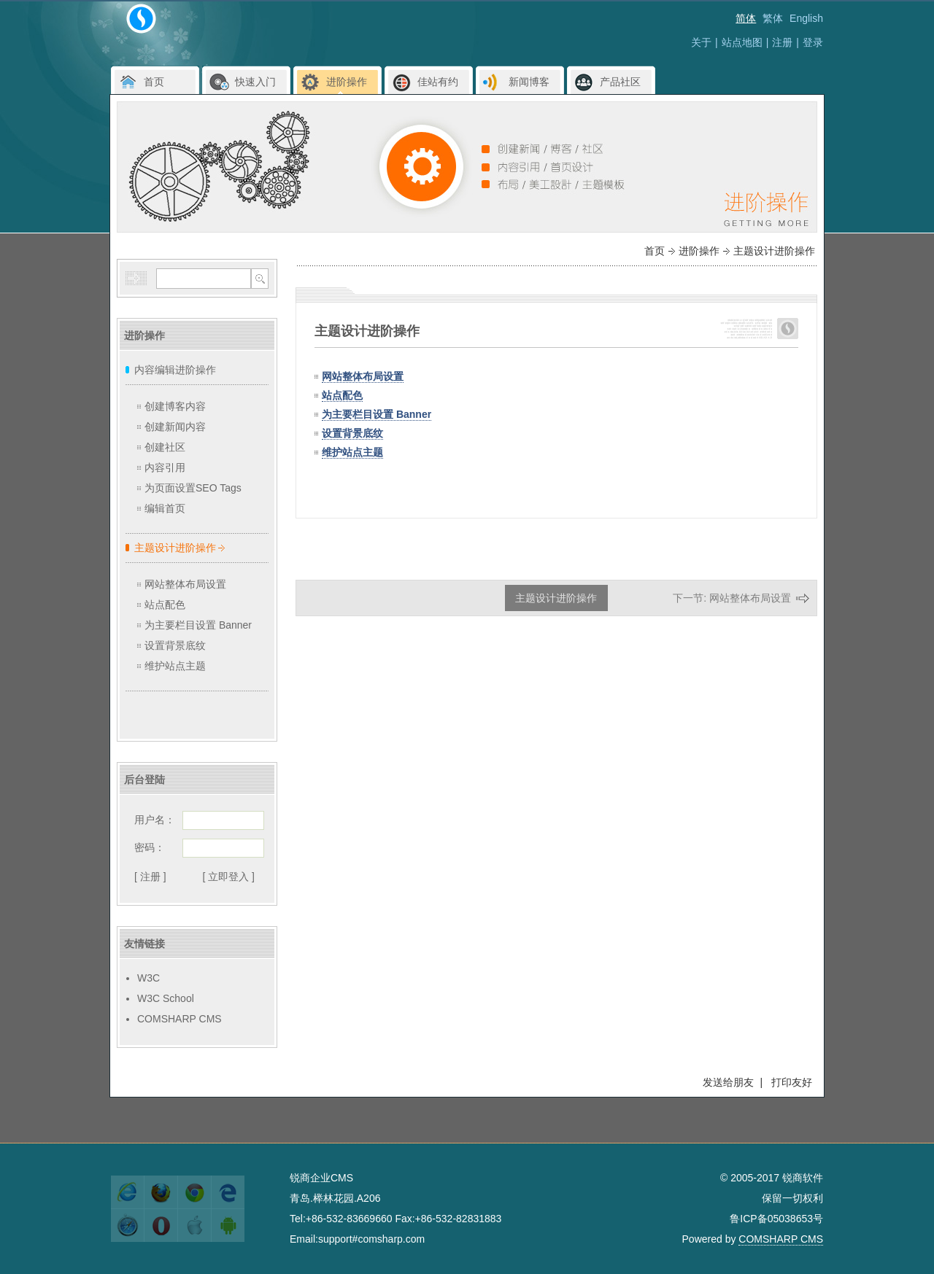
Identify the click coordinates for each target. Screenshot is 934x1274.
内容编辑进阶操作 (175, 370)
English (806, 18)
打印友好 (791, 1082)
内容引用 (164, 467)
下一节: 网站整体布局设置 (741, 598)
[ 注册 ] (150, 876)
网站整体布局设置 (185, 584)
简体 (746, 18)
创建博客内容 (175, 406)
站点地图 (742, 42)
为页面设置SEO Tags (193, 488)
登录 (813, 42)
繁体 (773, 18)
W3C (148, 978)
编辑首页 (164, 508)
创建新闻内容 (175, 426)
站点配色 (164, 604)
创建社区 (164, 447)
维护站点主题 (175, 666)
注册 (782, 42)
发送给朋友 (728, 1082)
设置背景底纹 (175, 645)
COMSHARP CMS (179, 1019)
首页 (654, 251)
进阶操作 (699, 251)
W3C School (165, 998)
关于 (701, 42)
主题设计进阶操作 (175, 548)
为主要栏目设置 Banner (198, 625)
